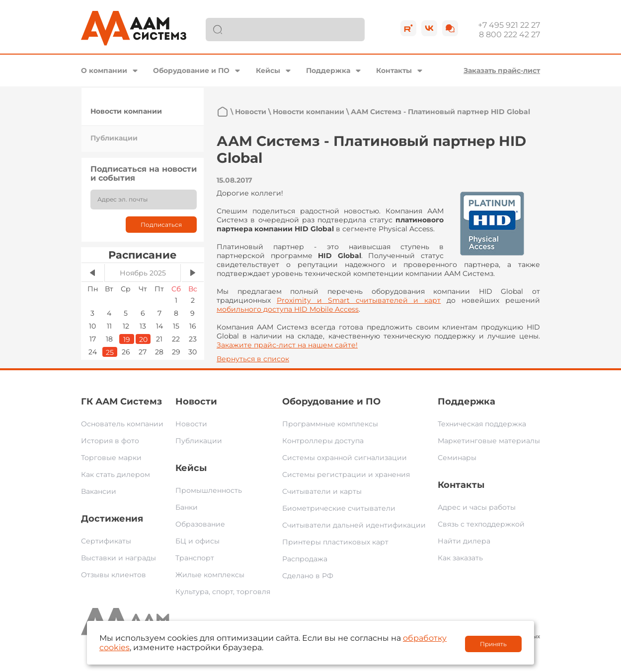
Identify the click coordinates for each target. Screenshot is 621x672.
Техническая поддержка (482, 423)
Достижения (112, 518)
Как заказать (460, 557)
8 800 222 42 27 (509, 34)
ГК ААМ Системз (121, 401)
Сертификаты (106, 541)
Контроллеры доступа (323, 440)
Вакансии (98, 491)
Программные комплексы (330, 423)
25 (110, 352)
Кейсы (268, 70)
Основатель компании (122, 423)
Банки (186, 507)
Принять (493, 644)
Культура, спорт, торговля (222, 591)
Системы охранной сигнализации (344, 457)
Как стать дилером (115, 474)
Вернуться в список (253, 358)
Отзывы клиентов (113, 574)
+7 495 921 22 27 (509, 25)
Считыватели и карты (322, 491)
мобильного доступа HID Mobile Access (288, 309)
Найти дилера (464, 541)
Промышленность (208, 490)
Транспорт (194, 557)
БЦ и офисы (197, 541)
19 (126, 339)
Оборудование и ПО (191, 70)
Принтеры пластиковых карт (335, 542)
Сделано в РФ (307, 575)
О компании (104, 70)
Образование (200, 524)
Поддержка (328, 70)
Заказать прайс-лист (502, 70)
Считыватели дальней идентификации (354, 525)
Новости (250, 111)
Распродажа (304, 558)
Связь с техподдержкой (481, 524)
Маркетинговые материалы (489, 440)
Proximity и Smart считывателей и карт (359, 300)
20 (143, 339)
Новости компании (126, 111)
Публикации (114, 138)
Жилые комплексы (209, 574)
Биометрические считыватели (338, 508)
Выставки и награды (118, 557)
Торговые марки (111, 457)
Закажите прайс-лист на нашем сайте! (287, 344)
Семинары (457, 457)
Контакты (394, 70)
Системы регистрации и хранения (346, 474)
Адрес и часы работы (477, 507)
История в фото (110, 440)
